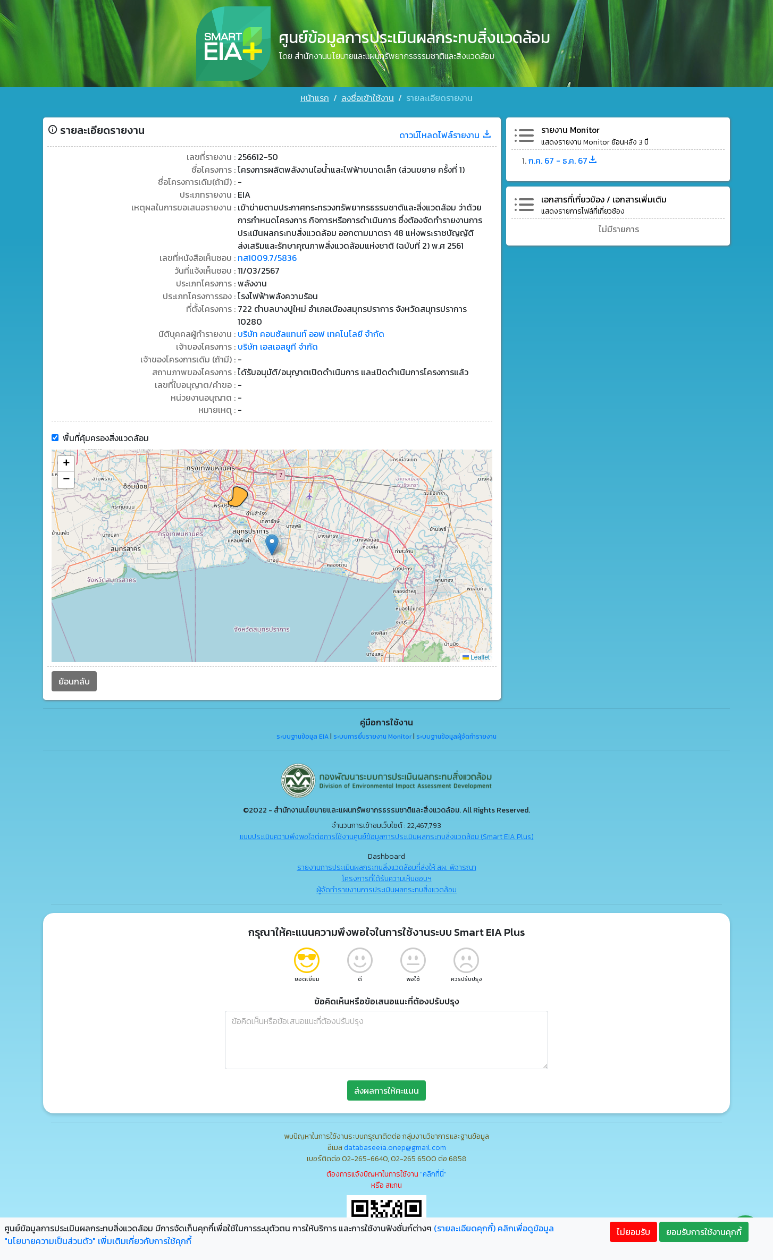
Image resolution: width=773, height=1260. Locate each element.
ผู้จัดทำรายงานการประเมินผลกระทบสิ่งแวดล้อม (386, 887)
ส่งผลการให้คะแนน (386, 1087)
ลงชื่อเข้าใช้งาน (367, 97)
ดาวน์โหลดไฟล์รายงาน (446, 130)
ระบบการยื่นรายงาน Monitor (372, 734)
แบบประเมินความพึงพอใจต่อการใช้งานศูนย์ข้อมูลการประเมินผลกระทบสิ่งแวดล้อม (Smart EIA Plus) (387, 834)
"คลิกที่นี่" (433, 1171)
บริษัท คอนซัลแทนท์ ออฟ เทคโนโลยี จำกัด (310, 331)
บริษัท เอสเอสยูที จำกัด (277, 343)
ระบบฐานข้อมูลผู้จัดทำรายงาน (456, 734)
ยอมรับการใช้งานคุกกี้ (704, 1231)
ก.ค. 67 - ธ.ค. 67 (565, 155)
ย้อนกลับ (72, 678)
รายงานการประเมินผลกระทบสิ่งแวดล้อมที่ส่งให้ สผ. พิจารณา (386, 864)
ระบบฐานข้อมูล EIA (302, 734)
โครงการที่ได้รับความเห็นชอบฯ (387, 876)
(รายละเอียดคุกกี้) (464, 1228)
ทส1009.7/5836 (266, 254)
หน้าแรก (314, 97)
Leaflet (476, 654)
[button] (271, 542)
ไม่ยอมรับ (633, 1231)
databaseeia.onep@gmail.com (395, 1145)
